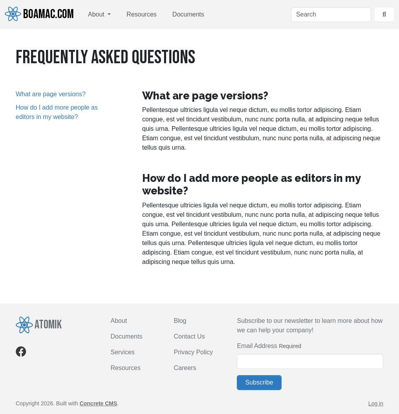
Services (123, 352)
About (97, 14)
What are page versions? (51, 94)
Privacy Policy (193, 352)
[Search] (331, 14)
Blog (180, 320)
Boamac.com (39, 14)
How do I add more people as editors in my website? (57, 112)
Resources (141, 14)
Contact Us (189, 336)
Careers (185, 368)
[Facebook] (21, 353)
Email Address (257, 346)
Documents (188, 14)
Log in (375, 403)
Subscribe (259, 382)
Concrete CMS (98, 403)
